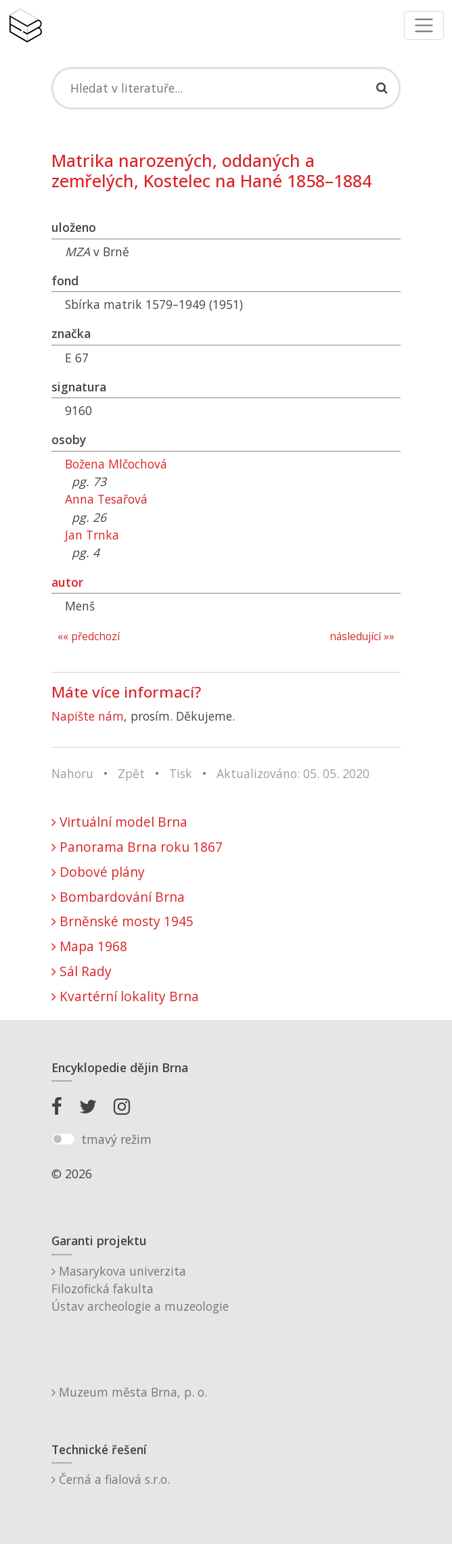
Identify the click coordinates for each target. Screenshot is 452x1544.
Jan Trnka (92, 535)
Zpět (131, 773)
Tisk (180, 773)
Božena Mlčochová (116, 464)
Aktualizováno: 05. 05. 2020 (293, 773)
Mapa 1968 (89, 946)
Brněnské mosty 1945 (122, 921)
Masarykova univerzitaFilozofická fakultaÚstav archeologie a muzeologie (140, 1289)
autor (67, 582)
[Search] (226, 88)
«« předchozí (89, 636)
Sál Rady (81, 971)
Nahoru (72, 773)
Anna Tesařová (106, 499)
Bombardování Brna (118, 897)
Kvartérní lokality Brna (125, 996)
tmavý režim (116, 1139)
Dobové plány (98, 872)
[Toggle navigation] (424, 25)
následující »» (362, 636)
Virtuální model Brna (119, 822)
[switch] (63, 1139)
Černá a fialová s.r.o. (110, 1479)
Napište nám (87, 716)
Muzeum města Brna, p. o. (129, 1392)
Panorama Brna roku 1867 (137, 847)
